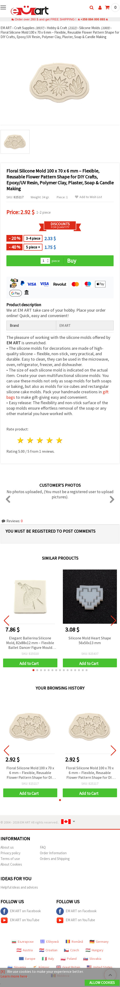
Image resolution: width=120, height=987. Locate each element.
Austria (25, 950)
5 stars (59, 440)
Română (74, 941)
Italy (48, 958)
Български (22, 941)
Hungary (94, 950)
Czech (71, 950)
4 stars (50, 440)
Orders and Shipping (55, 858)
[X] (2, 971)
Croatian (48, 950)
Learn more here (13, 976)
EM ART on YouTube (19, 920)
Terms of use (10, 858)
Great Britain (68, 967)
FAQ (43, 847)
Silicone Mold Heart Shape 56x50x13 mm (90, 640)
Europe (27, 958)
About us (7, 847)
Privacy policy (10, 853)
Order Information (53, 853)
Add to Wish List (88, 197)
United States (99, 967)
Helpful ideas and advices (19, 887)
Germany (99, 941)
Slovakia (92, 958)
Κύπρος (41, 967)
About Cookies (11, 864)
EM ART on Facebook (20, 911)
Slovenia (17, 967)
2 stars (30, 440)
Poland (69, 958)
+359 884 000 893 (92, 19)
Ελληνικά (49, 941)
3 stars (40, 440)
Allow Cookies (102, 982)
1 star (21, 440)
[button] (33, 670)
